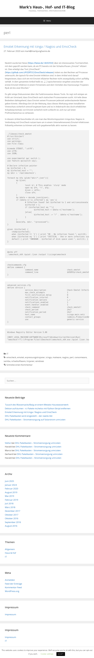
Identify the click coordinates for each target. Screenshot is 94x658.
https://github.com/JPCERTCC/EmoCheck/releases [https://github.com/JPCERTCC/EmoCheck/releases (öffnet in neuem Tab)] (29, 72)
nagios (65, 357)
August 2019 (11, 492)
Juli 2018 (9, 503)
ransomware (81, 357)
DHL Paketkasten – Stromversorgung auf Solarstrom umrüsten (35, 419)
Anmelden (10, 580)
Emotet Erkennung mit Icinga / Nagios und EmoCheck (40, 46)
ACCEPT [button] (61, 654)
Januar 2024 (11, 484)
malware (57, 357)
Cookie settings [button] (47, 654)
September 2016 (13, 522)
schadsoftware (18, 361)
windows (39, 361)
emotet (20, 357)
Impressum (10, 614)
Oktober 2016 (11, 518)
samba (7, 361)
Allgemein (10, 549)
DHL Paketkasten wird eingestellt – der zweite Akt (28, 415)
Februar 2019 (11, 499)
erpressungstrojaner (35, 357)
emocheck (11, 357)
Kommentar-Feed (13, 587)
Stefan (8, 443)
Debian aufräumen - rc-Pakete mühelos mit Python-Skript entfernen (37, 408)
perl (72, 357)
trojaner (30, 361)
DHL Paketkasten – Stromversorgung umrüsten (37, 443)
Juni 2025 (9, 481)
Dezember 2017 (12, 511)
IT (7, 353)
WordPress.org (12, 591)
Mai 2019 (9, 496)
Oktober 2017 (11, 514)
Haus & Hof (10, 552)
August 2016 (11, 525)
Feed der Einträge (13, 583)
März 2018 (10, 507)
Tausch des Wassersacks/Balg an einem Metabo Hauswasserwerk (36, 404)
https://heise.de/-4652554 (40, 63)
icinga (49, 357)
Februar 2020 (11, 488)
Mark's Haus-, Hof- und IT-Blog (47, 7)
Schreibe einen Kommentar (19, 364)
